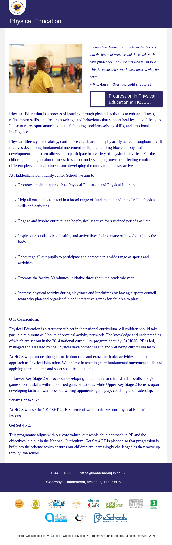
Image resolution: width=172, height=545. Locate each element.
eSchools (55, 535)
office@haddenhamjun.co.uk (102, 473)
